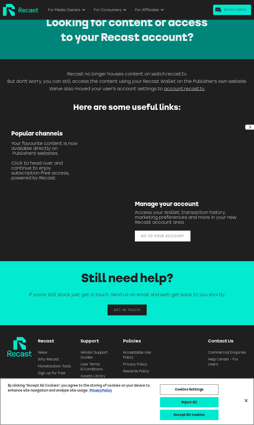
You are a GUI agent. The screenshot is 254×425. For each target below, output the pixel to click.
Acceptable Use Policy (137, 354)
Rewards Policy (136, 371)
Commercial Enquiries (227, 352)
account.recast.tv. (184, 88)
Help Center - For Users (223, 361)
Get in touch (127, 309)
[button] (67, 9)
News (42, 352)
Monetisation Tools (54, 366)
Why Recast (48, 359)
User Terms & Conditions (91, 366)
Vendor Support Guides (94, 354)
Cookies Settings (189, 389)
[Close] (246, 400)
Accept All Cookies (189, 414)
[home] (20, 10)
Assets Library (92, 376)
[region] (127, 401)
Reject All (189, 402)
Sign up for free (51, 373)
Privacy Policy (135, 364)
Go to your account (162, 235)
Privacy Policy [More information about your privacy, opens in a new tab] (101, 390)
